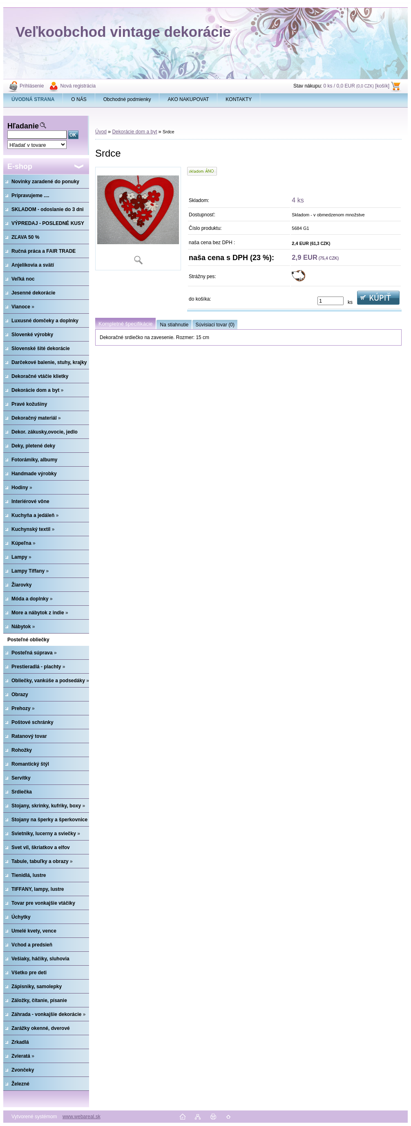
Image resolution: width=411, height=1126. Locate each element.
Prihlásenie (32, 86)
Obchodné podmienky (127, 99)
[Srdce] (138, 218)
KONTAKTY (239, 99)
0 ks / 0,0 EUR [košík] (356, 86)
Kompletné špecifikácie (125, 324)
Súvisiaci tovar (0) (215, 325)
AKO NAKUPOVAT (188, 99)
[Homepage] (33, 99)
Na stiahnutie (174, 325)
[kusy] (330, 301)
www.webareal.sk (82, 1116)
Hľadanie (23, 126)
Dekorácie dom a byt (134, 132)
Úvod (101, 132)
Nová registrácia (78, 86)
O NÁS (78, 99)
